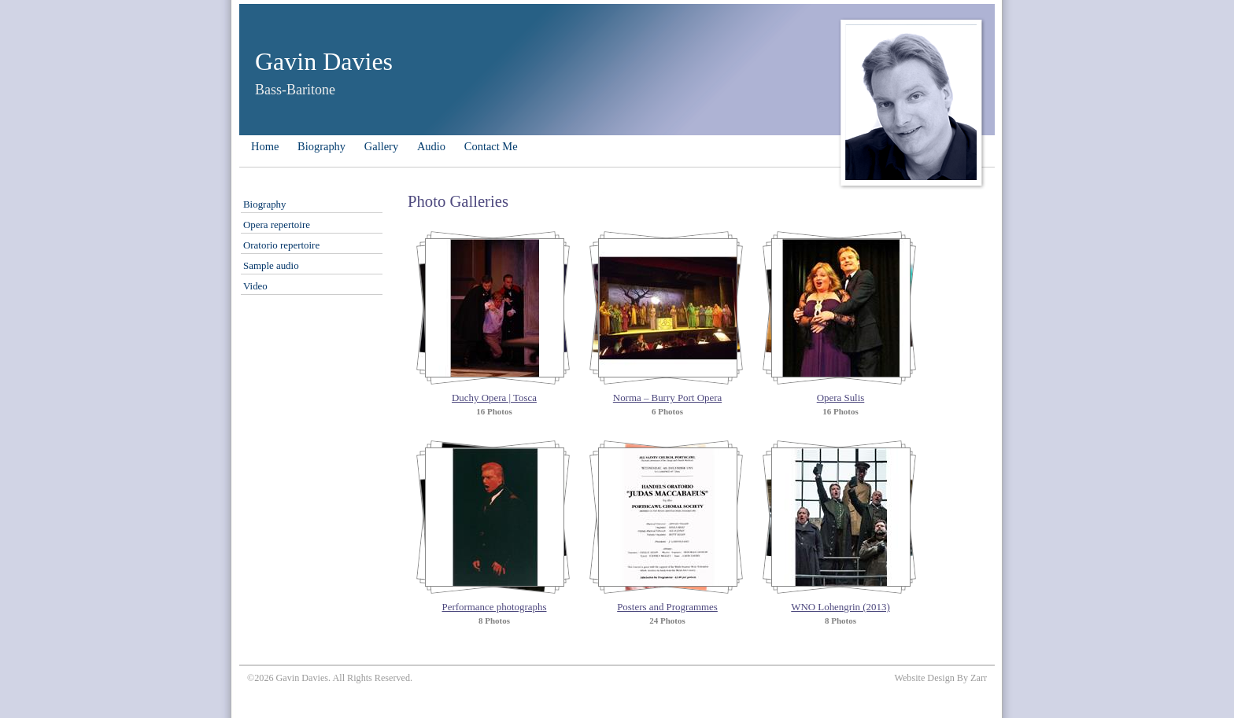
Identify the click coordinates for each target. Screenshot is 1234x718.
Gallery (381, 146)
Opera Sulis (841, 397)
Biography (321, 146)
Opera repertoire (276, 224)
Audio (431, 146)
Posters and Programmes (667, 607)
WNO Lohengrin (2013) (840, 607)
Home (265, 146)
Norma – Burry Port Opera (667, 397)
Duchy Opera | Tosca (494, 397)
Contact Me (491, 146)
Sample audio (271, 265)
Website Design (924, 677)
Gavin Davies (324, 61)
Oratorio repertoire (281, 245)
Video (255, 286)
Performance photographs (494, 607)
